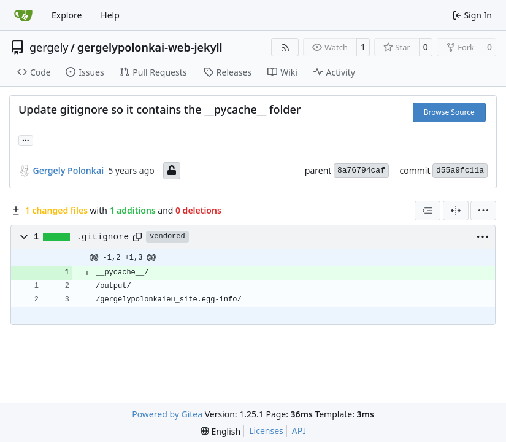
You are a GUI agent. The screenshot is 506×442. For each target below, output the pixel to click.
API (298, 430)
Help (110, 15)
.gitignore (103, 237)
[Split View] (456, 210)
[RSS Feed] (285, 47)
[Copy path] (137, 237)
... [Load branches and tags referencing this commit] (25, 139)
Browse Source (449, 112)
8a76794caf (361, 170)
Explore (67, 15)
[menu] (483, 210)
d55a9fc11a (460, 170)
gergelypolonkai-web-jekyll (150, 47)
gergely (49, 47)
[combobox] (427, 210)
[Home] (23, 15)
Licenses (266, 430)
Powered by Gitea (167, 414)
